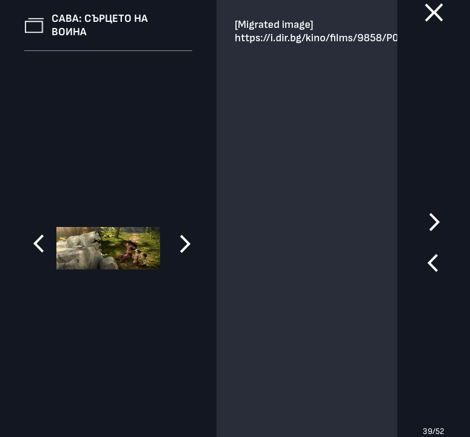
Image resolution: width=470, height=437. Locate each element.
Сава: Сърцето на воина (100, 25)
